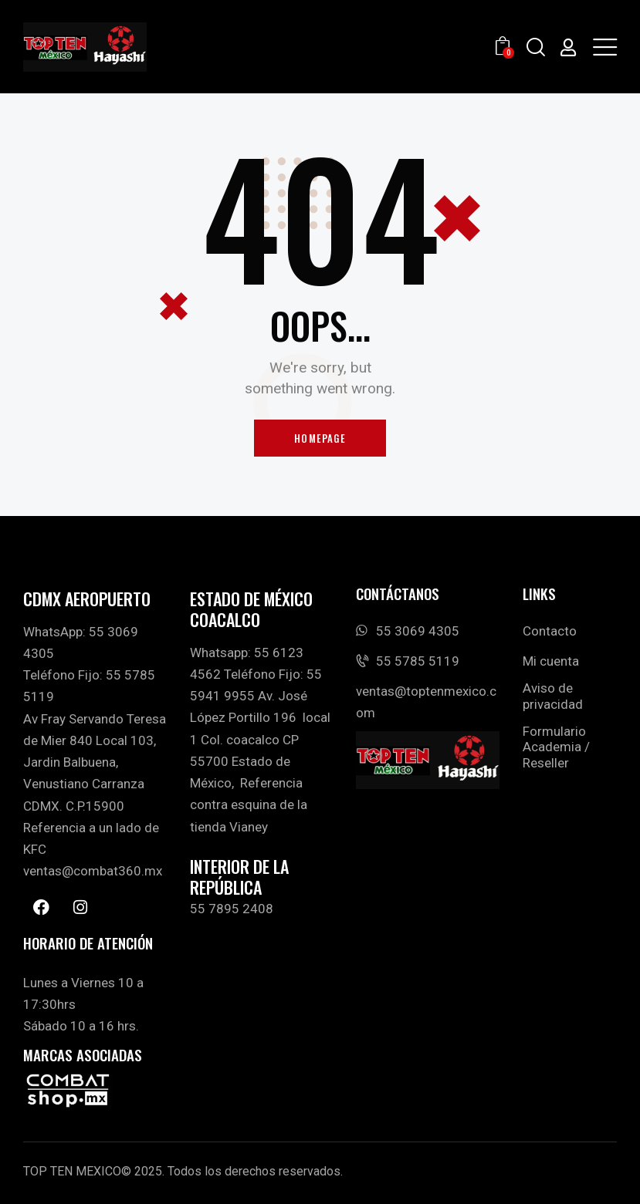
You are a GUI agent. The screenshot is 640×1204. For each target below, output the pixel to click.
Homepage (320, 438)
